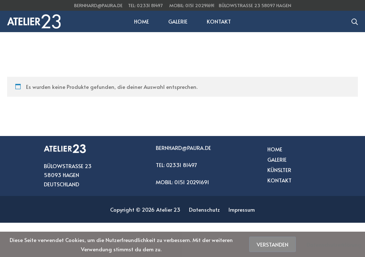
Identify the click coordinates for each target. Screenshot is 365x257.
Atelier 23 (168, 209)
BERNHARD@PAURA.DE (183, 147)
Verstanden (272, 244)
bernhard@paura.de (98, 5)
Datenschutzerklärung (334, 244)
